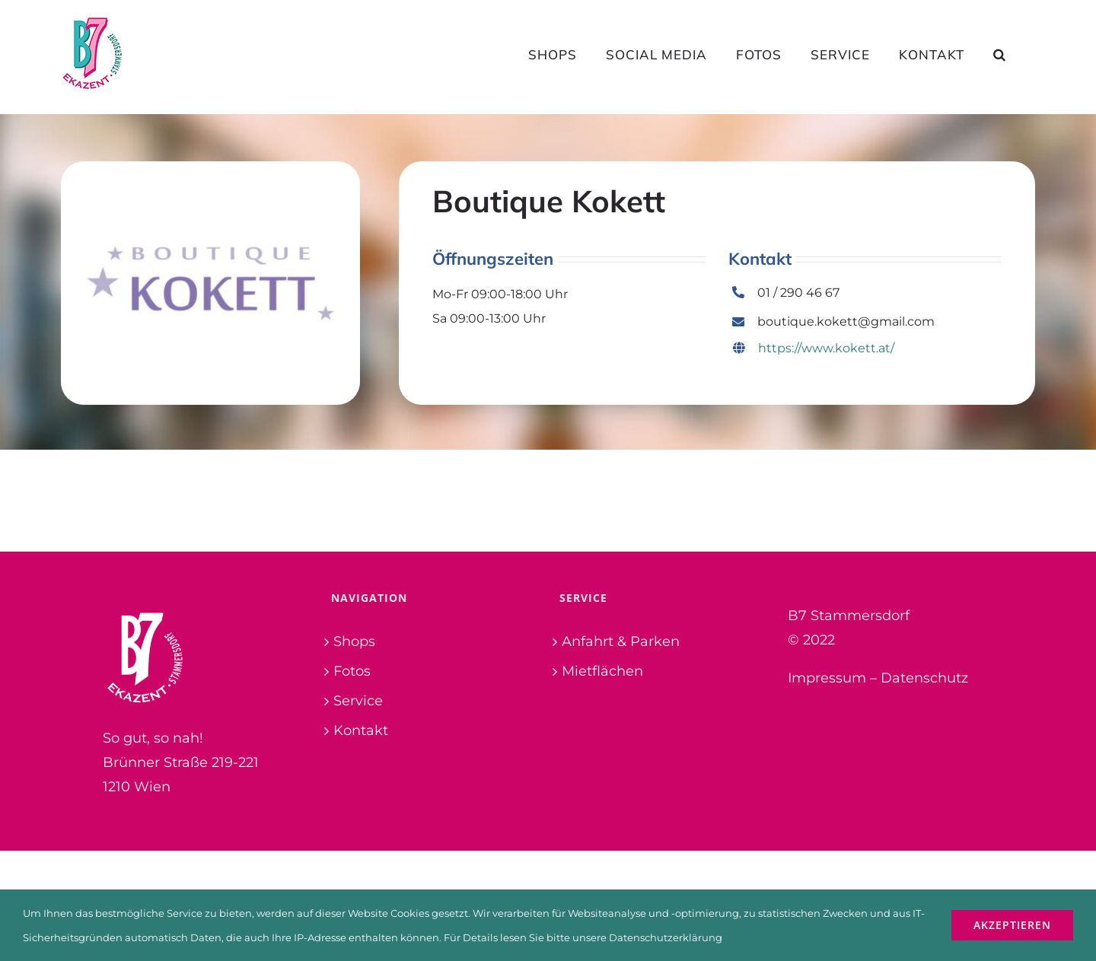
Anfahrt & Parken (621, 641)
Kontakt (360, 730)
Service (358, 700)
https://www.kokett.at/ (813, 348)
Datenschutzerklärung (665, 937)
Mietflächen (602, 671)
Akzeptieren (1012, 925)
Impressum (827, 678)
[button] (999, 54)
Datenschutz (924, 678)
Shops (354, 641)
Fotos (352, 671)
